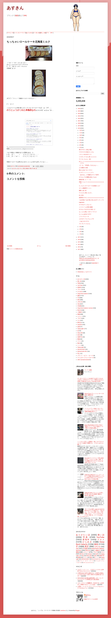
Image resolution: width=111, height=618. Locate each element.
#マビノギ (96, 258)
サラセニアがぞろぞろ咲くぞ (87, 209)
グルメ (20, 168)
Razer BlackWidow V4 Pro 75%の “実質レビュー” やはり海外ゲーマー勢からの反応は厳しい (93, 426)
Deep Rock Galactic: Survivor (85, 308)
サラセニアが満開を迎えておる (87, 177)
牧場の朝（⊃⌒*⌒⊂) (85, 179)
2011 (79, 249)
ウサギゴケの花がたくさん (86, 152)
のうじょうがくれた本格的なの (21, 110)
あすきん (15, 8)
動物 (78, 339)
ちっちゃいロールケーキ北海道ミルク (89, 185)
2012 (79, 247)
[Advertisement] (39, 231)
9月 (80, 137)
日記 (78, 304)
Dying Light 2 (80, 328)
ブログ (79, 318)
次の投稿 (9, 246)
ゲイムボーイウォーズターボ (85, 357)
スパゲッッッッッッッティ (86, 172)
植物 (78, 314)
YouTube (79, 285)
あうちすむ (29, 32)
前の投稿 (68, 246)
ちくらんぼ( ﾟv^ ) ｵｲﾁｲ (85, 214)
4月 (80, 226)
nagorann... (82, 202)
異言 (24, 168)
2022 (79, 118)
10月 (80, 135)
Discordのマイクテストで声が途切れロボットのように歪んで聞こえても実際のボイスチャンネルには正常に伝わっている (94, 460)
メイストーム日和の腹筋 (86, 207)
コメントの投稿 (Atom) (16, 249)
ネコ (78, 320)
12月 (80, 130)
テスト (79, 341)
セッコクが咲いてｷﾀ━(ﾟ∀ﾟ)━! (88, 212)
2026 (79, 108)
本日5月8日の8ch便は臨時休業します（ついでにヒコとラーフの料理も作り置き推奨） (90, 578)
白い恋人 (81, 195)
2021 (79, 120)
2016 (79, 239)
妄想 (78, 326)
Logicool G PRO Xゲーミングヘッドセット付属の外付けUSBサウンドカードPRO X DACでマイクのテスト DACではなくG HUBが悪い (94, 477)
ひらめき (79, 291)
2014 (79, 244)
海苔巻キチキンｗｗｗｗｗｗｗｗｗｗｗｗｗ (91, 197)
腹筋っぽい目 (82, 190)
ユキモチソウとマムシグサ (86, 219)
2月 (80, 231)
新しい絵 (42, 32)
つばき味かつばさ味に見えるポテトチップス (91, 200)
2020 (79, 123)
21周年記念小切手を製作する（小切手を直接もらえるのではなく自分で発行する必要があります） (90, 574)
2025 (79, 111)
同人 (78, 353)
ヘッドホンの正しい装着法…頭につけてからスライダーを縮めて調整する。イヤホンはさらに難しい (90, 443)
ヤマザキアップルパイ (85, 204)
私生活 (79, 310)
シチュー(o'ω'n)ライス (85, 154)
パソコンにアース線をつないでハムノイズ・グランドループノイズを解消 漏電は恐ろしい (93, 410)
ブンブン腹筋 (88, 370)
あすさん (88, 595)
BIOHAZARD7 (81, 349)
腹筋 (17, 15)
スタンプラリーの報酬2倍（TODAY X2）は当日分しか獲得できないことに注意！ (90, 583)
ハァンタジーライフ (19, 32)
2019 (79, 125)
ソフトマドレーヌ (84, 216)
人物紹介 (79, 312)
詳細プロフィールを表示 (91, 599)
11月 (80, 132)
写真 (30, 168)
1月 (80, 234)
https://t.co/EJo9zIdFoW (86, 258)
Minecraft (80, 333)
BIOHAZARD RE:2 (82, 351)
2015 (79, 242)
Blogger (77, 610)
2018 (79, 128)
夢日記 (79, 322)
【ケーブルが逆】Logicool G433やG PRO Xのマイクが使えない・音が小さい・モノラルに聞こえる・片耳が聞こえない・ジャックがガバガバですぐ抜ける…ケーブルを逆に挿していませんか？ (90, 512)
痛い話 (35, 168)
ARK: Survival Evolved (83, 359)
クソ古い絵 (36, 32)
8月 (80, 140)
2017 (79, 237)
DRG (25, 15)
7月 (80, 142)
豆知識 (79, 306)
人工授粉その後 (83, 167)
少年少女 (79, 302)
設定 (78, 335)
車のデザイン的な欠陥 (85, 149)
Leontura (62, 610)
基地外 (27, 168)
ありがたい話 (15, 168)
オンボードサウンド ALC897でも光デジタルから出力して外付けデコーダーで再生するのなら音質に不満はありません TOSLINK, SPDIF (90, 380)
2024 (79, 113)
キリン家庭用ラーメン (85, 188)
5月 (80, 147)
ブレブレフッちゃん (84, 223)
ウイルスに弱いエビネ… (86, 193)
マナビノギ (10, 32)
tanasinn (79, 324)
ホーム (39, 246)
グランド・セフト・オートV (85, 355)
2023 (79, 116)
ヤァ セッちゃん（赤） (85, 159)
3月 (80, 229)
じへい (79, 345)
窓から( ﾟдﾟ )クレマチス (85, 170)
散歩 (78, 343)
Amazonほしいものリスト (84, 271)
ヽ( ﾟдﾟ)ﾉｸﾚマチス (84, 221)
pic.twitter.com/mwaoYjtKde (87, 260)
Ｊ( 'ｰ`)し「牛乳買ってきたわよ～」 (89, 165)
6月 (80, 145)
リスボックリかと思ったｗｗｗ (87, 156)
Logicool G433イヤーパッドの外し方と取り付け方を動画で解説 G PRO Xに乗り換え (93, 494)
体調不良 (79, 337)
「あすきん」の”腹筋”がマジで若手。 (89, 174)
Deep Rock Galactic (82, 293)
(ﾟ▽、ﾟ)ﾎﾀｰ (49, 32)
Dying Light (80, 347)
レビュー (79, 316)
